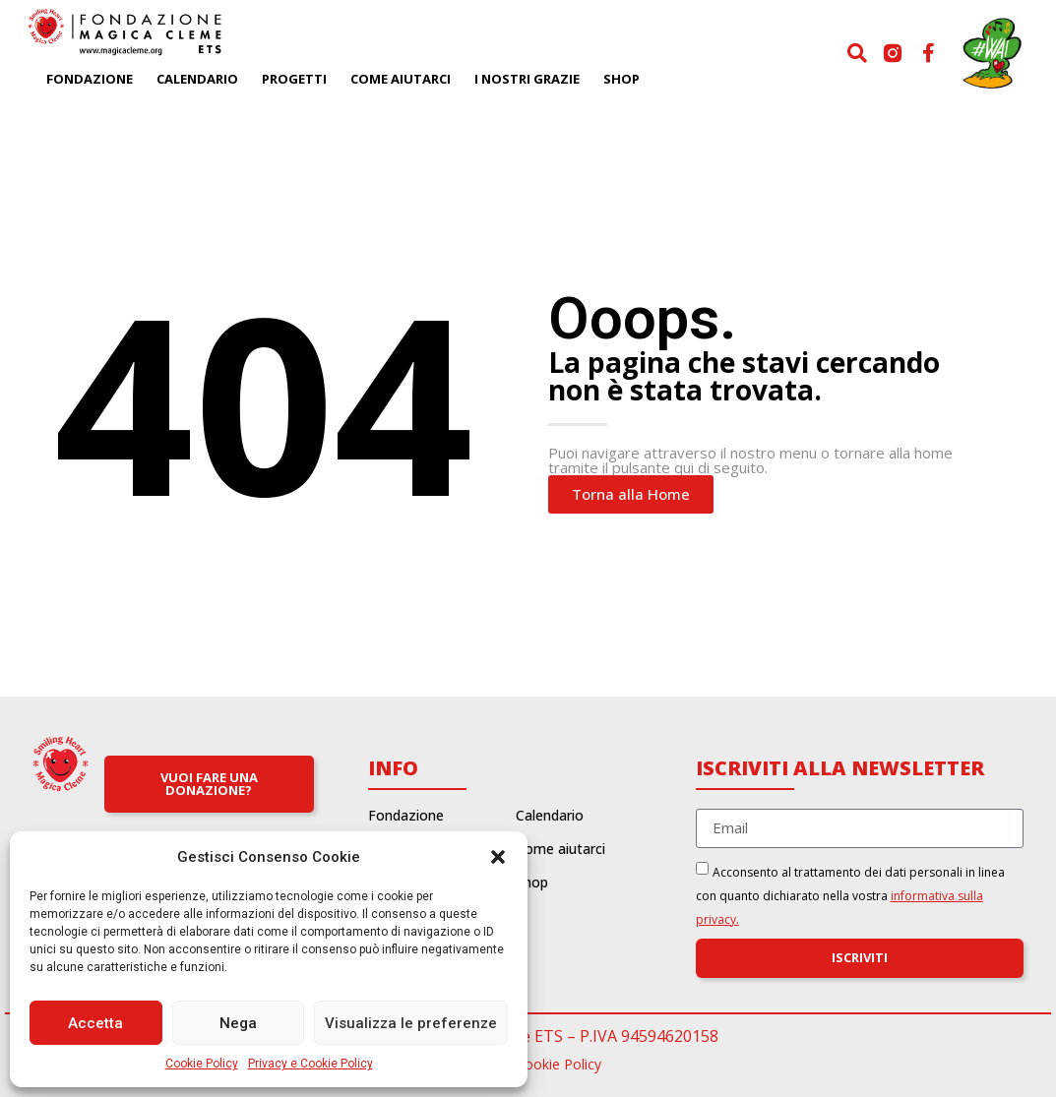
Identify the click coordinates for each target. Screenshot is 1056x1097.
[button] (498, 857)
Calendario (197, 79)
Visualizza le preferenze (411, 1023)
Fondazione (89, 79)
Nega (238, 1023)
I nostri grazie (527, 79)
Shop (621, 79)
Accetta (95, 1023)
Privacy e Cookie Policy (310, 1063)
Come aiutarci (400, 79)
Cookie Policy (201, 1063)
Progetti (294, 79)
